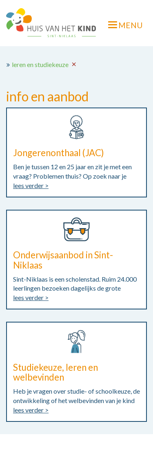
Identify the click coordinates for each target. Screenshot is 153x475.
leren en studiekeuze (40, 64)
